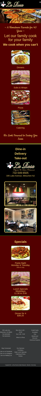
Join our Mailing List (6, 355)
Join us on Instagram (6, 353)
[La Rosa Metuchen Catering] (20, 111)
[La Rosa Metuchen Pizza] (20, 91)
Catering (20, 128)
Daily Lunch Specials (20, 352)
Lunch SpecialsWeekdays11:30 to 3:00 (20, 291)
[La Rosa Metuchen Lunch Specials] (20, 272)
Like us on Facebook (6, 351)
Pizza (20, 107)
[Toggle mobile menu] (40, 2)
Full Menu (20, 350)
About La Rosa (20, 337)
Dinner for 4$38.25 (20, 314)
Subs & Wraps (20, 87)
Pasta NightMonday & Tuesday (20, 264)
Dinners (20, 67)
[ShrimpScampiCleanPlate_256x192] (20, 50)
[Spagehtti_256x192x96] (20, 296)
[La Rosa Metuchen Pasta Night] (20, 246)
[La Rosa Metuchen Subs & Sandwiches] (20, 70)
